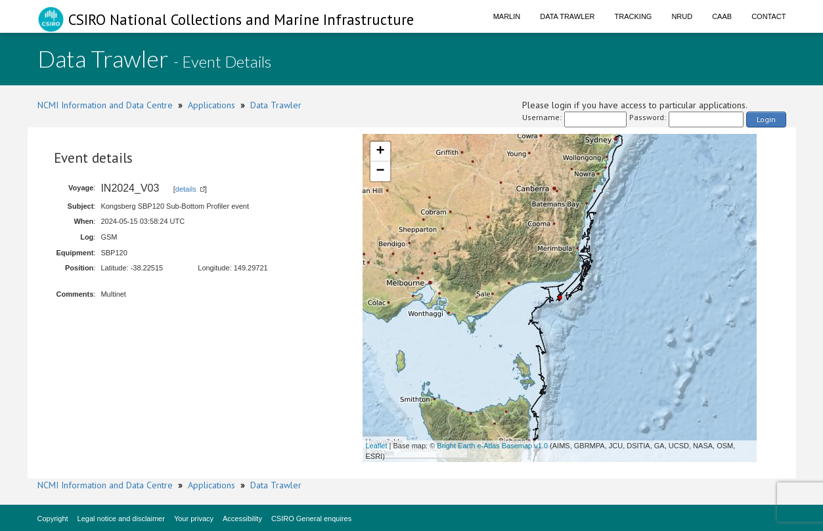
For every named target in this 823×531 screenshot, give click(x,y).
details (185, 189)
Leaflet (377, 446)
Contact (768, 16)
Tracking (633, 16)
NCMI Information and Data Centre (105, 105)
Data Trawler (567, 16)
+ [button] (380, 151)
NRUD (681, 16)
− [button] (380, 171)
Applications (211, 105)
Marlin (507, 16)
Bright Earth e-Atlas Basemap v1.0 (492, 446)
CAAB (722, 16)
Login (766, 119)
